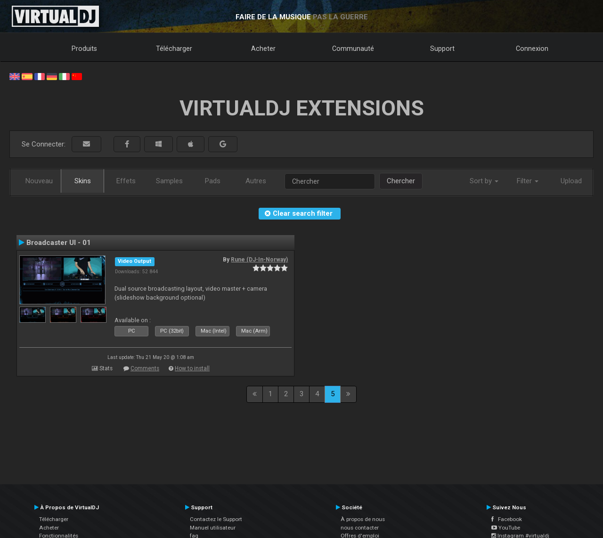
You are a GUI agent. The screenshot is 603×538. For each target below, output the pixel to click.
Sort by (484, 181)
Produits (84, 48)
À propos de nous (363, 519)
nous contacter (360, 527)
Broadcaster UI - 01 (58, 242)
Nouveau (39, 181)
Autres (255, 181)
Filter (527, 181)
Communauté (353, 48)
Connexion (532, 48)
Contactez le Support (216, 519)
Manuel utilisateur (213, 527)
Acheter (263, 48)
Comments (144, 368)
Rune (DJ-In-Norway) (259, 259)
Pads (212, 181)
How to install (192, 368)
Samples (169, 181)
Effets (126, 181)
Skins (82, 181)
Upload (571, 181)
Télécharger (174, 48)
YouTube (505, 527)
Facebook (506, 519)
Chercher (401, 181)
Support (442, 48)
